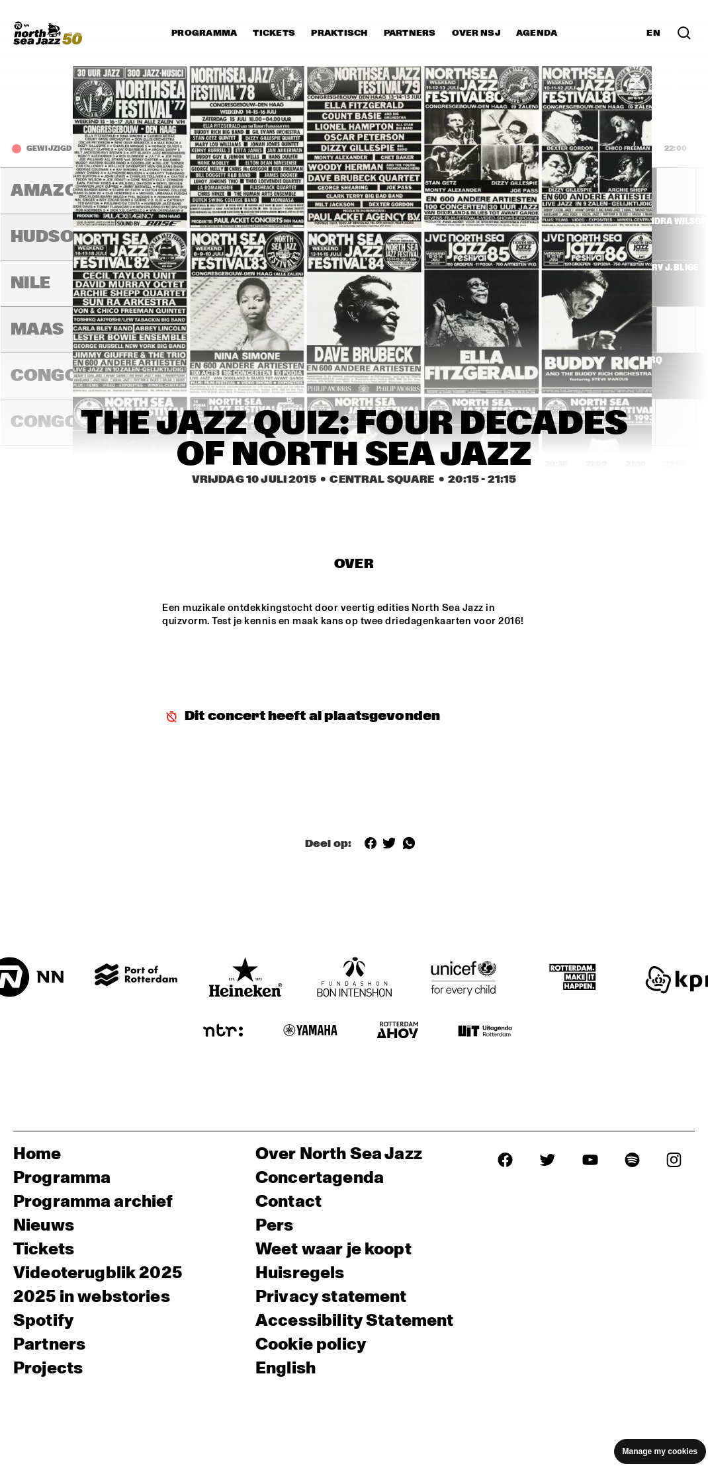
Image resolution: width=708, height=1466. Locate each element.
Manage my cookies (660, 1451)
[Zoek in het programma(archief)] (684, 33)
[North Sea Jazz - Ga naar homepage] (47, 33)
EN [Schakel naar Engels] (653, 33)
